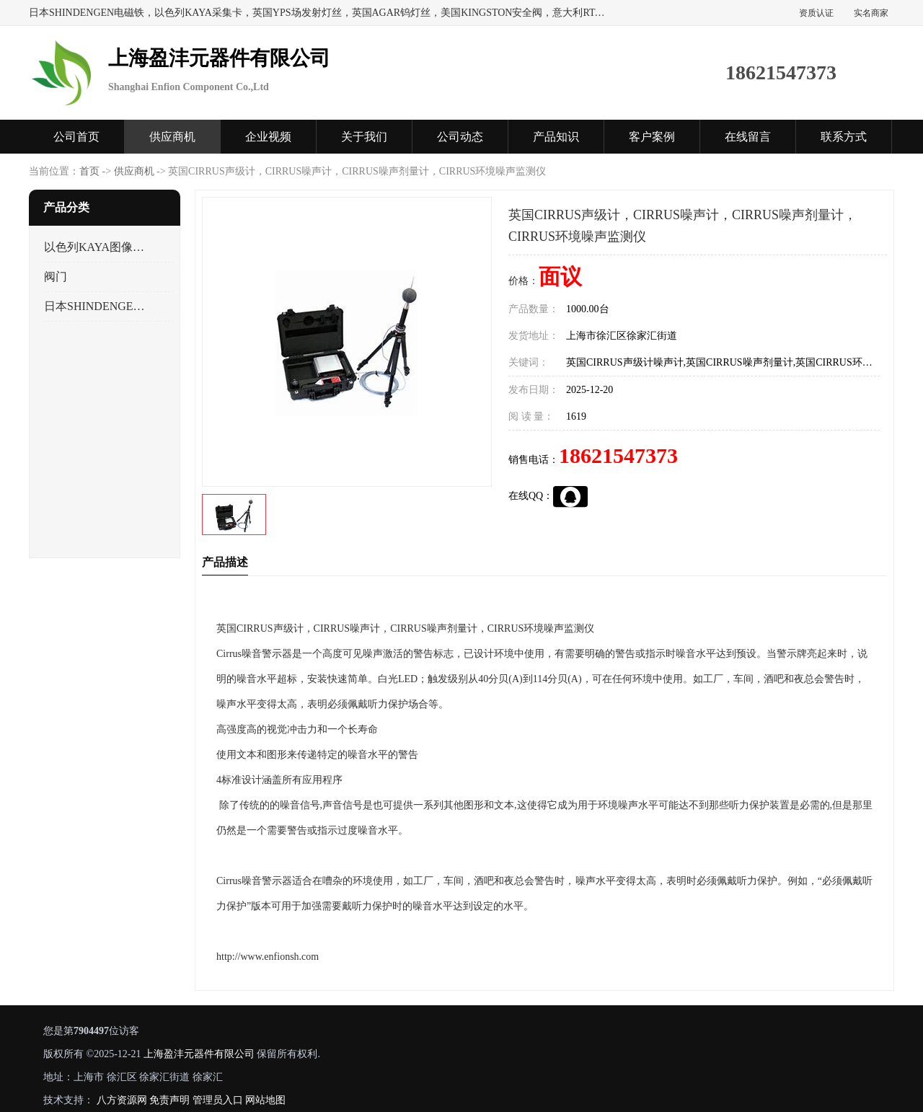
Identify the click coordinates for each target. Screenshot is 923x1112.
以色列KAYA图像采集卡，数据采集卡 (96, 247)
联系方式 (844, 137)
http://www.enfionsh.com (267, 956)
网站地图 (265, 1100)
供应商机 (172, 137)
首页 (89, 171)
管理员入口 (218, 1100)
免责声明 (169, 1100)
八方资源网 (122, 1100)
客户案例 (652, 137)
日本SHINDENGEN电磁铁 (96, 306)
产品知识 (556, 137)
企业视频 (268, 137)
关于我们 (364, 137)
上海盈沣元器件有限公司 (199, 1054)
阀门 (55, 276)
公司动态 (460, 137)
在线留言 (748, 137)
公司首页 (76, 137)
